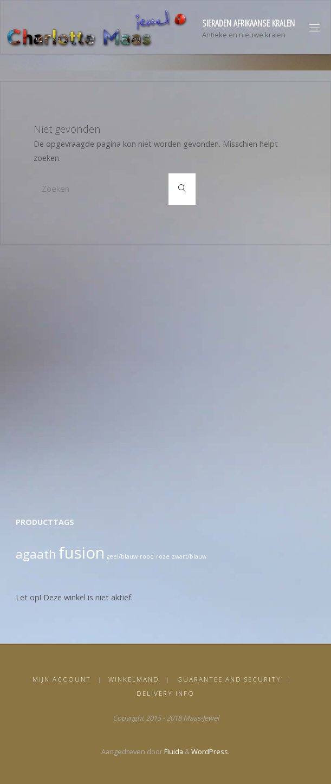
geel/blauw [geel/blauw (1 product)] (122, 556)
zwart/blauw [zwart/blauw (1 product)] (189, 556)
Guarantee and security (229, 679)
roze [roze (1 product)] (163, 556)
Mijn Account (62, 679)
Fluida (173, 751)
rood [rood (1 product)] (147, 556)
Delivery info (165, 693)
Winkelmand (133, 679)
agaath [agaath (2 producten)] (36, 554)
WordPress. (210, 751)
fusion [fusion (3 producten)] (82, 552)
